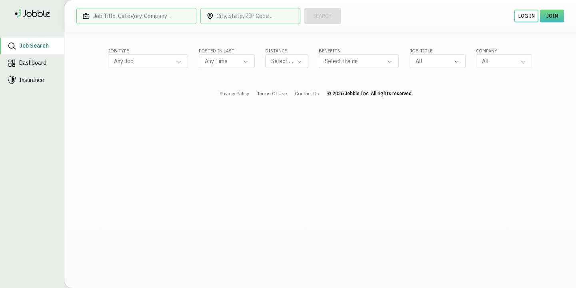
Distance (276, 51)
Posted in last (216, 51)
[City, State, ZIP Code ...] (250, 16)
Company (486, 51)
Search (322, 16)
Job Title (421, 51)
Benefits (329, 51)
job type (118, 51)
